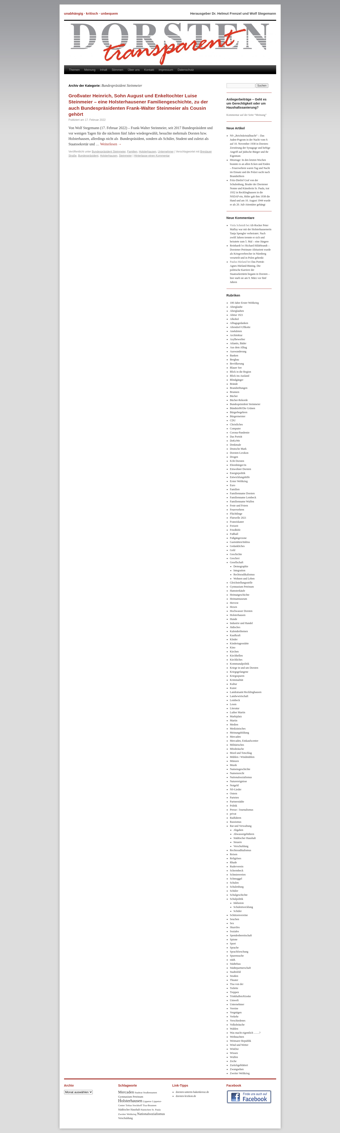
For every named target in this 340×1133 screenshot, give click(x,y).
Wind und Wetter (239, 1044)
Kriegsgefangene (239, 671)
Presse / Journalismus (241, 809)
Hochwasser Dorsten (241, 611)
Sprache (234, 947)
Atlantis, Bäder (238, 343)
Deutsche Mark (238, 448)
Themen (74, 69)
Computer (235, 428)
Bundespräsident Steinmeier (109, 151)
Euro (232, 485)
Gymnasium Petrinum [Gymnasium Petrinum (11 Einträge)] (130, 1096)
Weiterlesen (111, 144)
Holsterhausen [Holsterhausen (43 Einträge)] (130, 1100)
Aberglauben (237, 310)
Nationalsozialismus (241, 777)
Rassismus (235, 821)
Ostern (233, 793)
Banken (234, 355)
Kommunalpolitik (239, 663)
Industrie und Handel (241, 623)
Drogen (234, 456)
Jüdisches (235, 627)
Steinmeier (125, 155)
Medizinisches (237, 728)
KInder (234, 639)
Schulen (234, 882)
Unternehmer (166, 151)
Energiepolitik (237, 473)
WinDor (234, 1049)
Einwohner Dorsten (240, 469)
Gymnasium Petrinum (242, 586)
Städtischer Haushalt (245, 838)
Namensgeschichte (240, 769)
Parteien (234, 797)
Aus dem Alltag (238, 347)
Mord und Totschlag (241, 753)
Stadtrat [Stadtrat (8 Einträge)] (139, 1092)
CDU (233, 420)
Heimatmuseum (238, 598)
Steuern (238, 842)
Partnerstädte (237, 801)
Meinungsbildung (239, 732)
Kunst (233, 688)
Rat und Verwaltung (241, 826)
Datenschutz (186, 69)
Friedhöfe (235, 529)
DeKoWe (235, 440)
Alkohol (234, 319)
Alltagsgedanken (239, 323)
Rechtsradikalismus (244, 574)
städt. (233, 959)
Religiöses (235, 858)
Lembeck (235, 700)
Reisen (233, 854)
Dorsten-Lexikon (239, 452)
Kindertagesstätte (239, 643)
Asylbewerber (237, 339)
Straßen (234, 976)
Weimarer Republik (240, 1040)
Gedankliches (237, 546)
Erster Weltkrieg (238, 481)
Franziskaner (237, 521)
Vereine (234, 1008)
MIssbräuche (237, 748)
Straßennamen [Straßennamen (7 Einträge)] (150, 1092)
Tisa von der (236, 984)
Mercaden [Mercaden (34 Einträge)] (126, 1092)
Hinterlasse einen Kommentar (152, 155)
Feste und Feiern (239, 505)
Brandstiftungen (238, 388)
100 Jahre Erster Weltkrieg (244, 302)
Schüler (234, 890)
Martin (233, 720)
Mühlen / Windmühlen (242, 757)
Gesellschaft (236, 562)
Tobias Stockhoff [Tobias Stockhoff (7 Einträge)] (133, 1105)
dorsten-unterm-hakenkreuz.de (192, 1092)
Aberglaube (236, 306)
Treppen (234, 992)
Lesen (233, 704)
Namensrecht (237, 773)
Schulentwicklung (243, 907)
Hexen (233, 607)
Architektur (236, 335)
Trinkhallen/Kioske (240, 996)
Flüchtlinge (236, 513)
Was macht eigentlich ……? (245, 1032)
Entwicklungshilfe (240, 477)
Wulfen (234, 1057)
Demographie (241, 566)
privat (233, 813)
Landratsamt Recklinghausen (245, 692)
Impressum (166, 69)
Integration (239, 570)
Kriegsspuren (237, 675)
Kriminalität (236, 680)
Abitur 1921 (236, 315)
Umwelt (234, 1000)
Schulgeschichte (238, 894)
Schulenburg (236, 886)
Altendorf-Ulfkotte (240, 327)
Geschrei (235, 558)
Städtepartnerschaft (240, 967)
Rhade (233, 862)
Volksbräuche (237, 1024)
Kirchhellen (236, 655)
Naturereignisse (238, 781)
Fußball (234, 534)
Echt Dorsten (237, 461)
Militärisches (237, 744)
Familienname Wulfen (242, 501)
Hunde (233, 619)
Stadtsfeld (235, 971)
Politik (233, 805)
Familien (132, 151)
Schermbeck (236, 870)
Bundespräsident (88, 155)
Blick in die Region (240, 371)
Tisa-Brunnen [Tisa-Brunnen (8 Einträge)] (149, 1105)
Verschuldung (241, 846)
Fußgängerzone (238, 538)
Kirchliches (236, 659)
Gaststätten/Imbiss (240, 542)
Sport (233, 943)
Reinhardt (235, 245)
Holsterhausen (147, 151)
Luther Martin (237, 712)
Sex (232, 923)
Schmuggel (236, 878)
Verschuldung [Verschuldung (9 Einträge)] (125, 1118)
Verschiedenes (237, 1020)
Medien (234, 724)
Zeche (233, 1061)
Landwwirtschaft (239, 696)
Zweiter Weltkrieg (240, 1073)
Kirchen (234, 651)
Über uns (134, 69)
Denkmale (235, 444)
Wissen (234, 1053)
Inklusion (239, 903)
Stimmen (117, 69)
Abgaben (238, 830)
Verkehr (234, 1016)
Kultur (233, 684)
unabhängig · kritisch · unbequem (91, 13)
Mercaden (235, 736)
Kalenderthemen (239, 631)
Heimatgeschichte (239, 594)
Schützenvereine (239, 915)
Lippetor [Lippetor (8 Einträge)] (147, 1101)
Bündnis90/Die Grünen (242, 408)
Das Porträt (236, 436)
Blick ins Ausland (239, 375)
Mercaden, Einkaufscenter (244, 740)
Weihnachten (237, 1036)
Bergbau (234, 359)
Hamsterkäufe (237, 590)
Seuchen (234, 919)
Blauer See (236, 367)
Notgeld (234, 785)
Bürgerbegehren (238, 412)
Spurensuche (237, 955)
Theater (234, 980)
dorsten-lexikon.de (186, 1096)
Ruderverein (236, 866)
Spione (233, 939)
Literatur (234, 708)
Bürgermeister (237, 416)
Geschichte (236, 554)
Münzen (234, 761)
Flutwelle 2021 (238, 517)
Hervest (234, 602)
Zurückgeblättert (239, 1065)
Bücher (234, 396)
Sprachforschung (239, 951)
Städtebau (235, 963)
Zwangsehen (237, 1069)
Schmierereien (237, 874)
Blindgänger (236, 379)
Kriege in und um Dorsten (244, 667)
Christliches (236, 424)
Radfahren (235, 817)
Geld (232, 550)
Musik (233, 765)
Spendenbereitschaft (241, 935)
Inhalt (103, 69)
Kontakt (149, 69)
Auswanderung (238, 351)
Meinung (89, 69)
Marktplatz (236, 716)
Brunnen (234, 392)
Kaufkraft (235, 635)
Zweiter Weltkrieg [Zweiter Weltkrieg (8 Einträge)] (127, 1114)
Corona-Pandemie (240, 432)
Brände (234, 383)
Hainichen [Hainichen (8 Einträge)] (146, 1109)
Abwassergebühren (244, 834)
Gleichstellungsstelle (241, 582)
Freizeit (234, 525)
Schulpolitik (236, 898)
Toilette (234, 988)
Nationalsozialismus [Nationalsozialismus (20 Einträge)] (151, 1114)
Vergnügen (236, 1012)
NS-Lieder (235, 789)
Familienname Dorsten (242, 493)
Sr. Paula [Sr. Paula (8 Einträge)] (156, 1109)
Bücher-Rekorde (239, 400)
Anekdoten (236, 331)
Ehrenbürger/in (238, 465)
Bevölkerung (237, 363)
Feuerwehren (237, 509)
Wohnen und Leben (244, 578)
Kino (232, 647)
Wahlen (234, 1028)
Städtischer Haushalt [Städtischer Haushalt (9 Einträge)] (129, 1109)
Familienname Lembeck (243, 497)
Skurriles (235, 927)
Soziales (234, 931)
